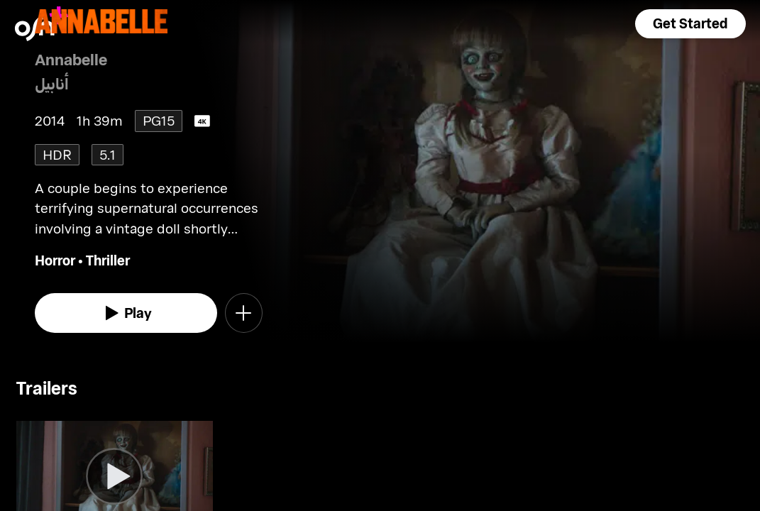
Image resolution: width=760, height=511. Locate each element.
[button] (690, 23)
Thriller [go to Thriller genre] (108, 260)
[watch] (126, 313)
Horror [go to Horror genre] (55, 260)
